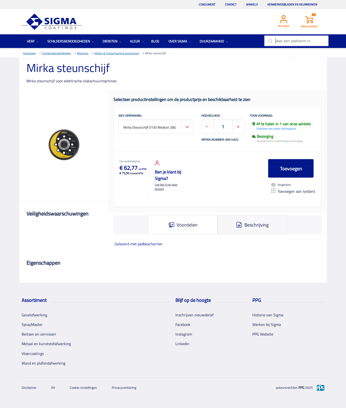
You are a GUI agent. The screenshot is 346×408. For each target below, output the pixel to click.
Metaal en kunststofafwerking (46, 344)
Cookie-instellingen (83, 387)
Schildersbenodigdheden (70, 41)
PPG (301, 387)
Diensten (112, 41)
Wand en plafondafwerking (43, 363)
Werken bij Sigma (266, 324)
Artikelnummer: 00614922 (220, 140)
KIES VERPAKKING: (130, 116)
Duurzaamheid (214, 41)
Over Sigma (179, 41)
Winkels (252, 4)
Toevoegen (291, 168)
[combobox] (296, 40)
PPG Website (262, 334)
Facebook (182, 324)
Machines (82, 53)
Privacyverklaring (124, 387)
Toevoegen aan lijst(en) (293, 191)
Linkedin (182, 344)
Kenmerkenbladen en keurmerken (292, 4)
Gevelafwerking (34, 315)
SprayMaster (32, 324)
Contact (230, 4)
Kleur (137, 41)
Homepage (29, 53)
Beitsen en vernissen (39, 334)
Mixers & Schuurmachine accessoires (116, 53)
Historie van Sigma (267, 315)
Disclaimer (29, 387)
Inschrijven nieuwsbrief (194, 315)
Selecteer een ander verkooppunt (276, 128)
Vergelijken (281, 185)
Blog (155, 41)
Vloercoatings (33, 353)
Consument (207, 4)
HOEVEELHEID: (210, 116)
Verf (32, 41)
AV (53, 387)
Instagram (183, 334)
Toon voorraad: (261, 116)
